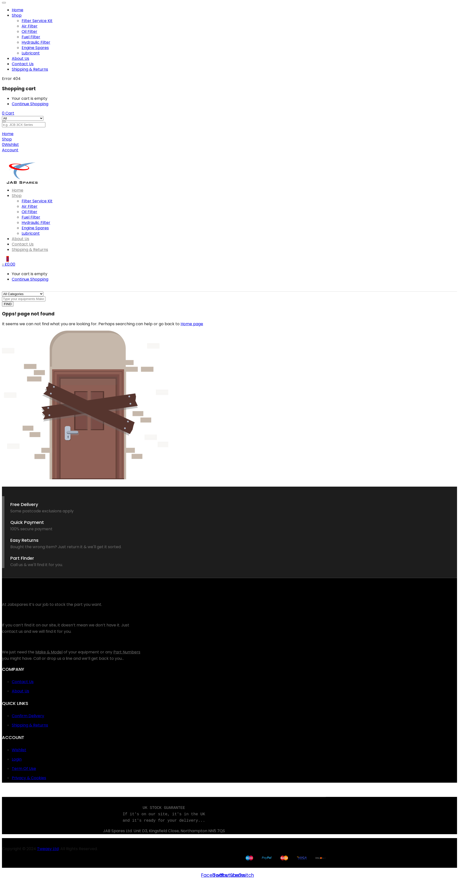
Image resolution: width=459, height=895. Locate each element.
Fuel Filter (31, 37)
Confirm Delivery (28, 716)
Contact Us (23, 64)
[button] (8, 113)
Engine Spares (35, 48)
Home (17, 10)
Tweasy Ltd (48, 849)
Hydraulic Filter (36, 42)
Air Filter (30, 26)
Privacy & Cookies (29, 778)
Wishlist (19, 750)
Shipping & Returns (30, 69)
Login (17, 759)
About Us (20, 58)
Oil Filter (29, 31)
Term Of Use (24, 768)
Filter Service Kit (37, 21)
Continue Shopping (30, 104)
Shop (17, 15)
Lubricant (31, 53)
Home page (192, 324)
